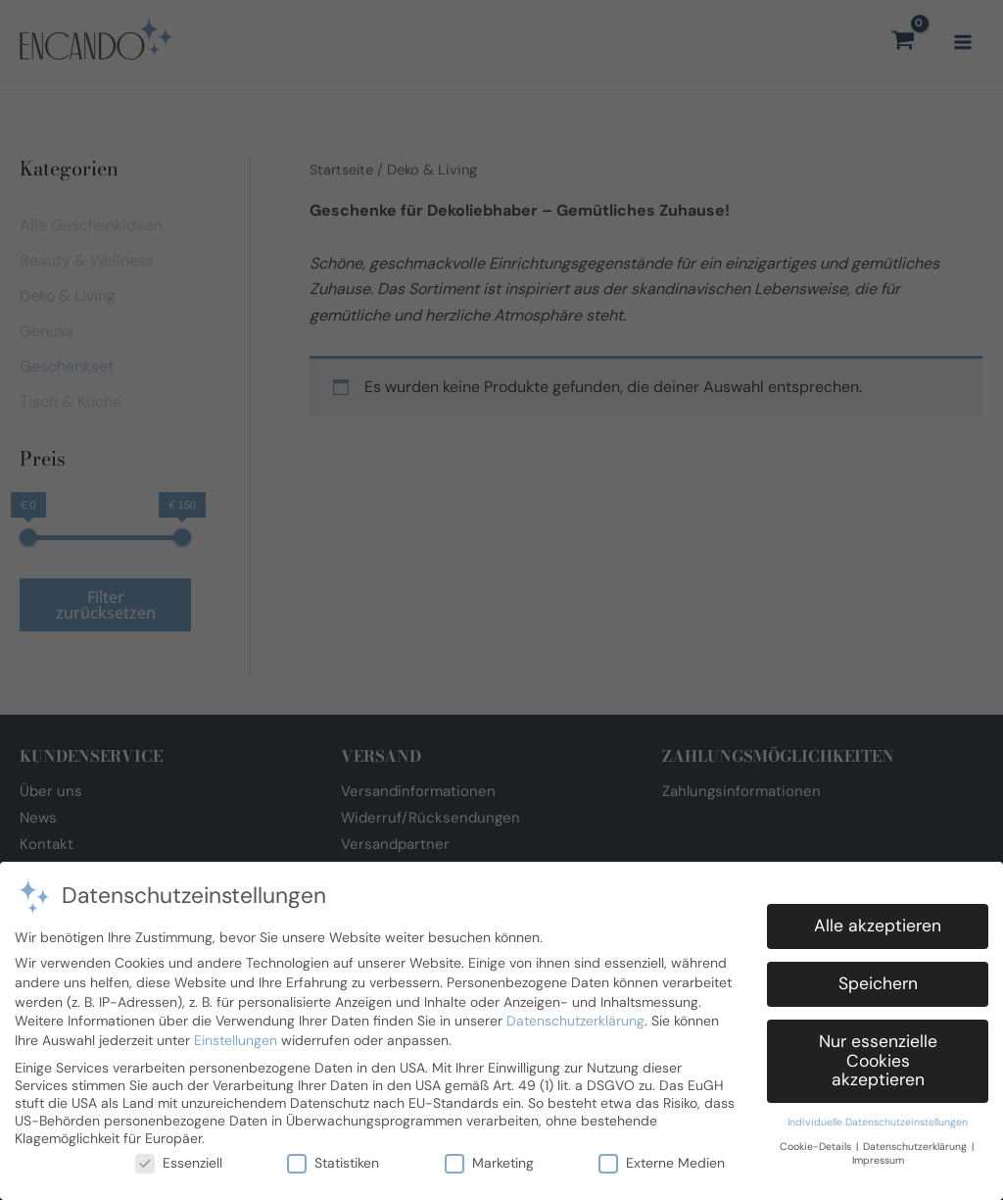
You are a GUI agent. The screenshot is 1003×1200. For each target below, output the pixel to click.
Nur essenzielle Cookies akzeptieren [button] (878, 1052)
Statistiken (333, 1154)
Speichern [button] (878, 975)
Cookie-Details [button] (817, 1137)
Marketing (489, 1154)
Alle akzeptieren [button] (877, 917)
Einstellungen (235, 1031)
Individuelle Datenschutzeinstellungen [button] (878, 1114)
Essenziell (178, 1154)
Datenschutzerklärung (575, 1013)
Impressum (878, 1152)
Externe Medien (661, 1154)
